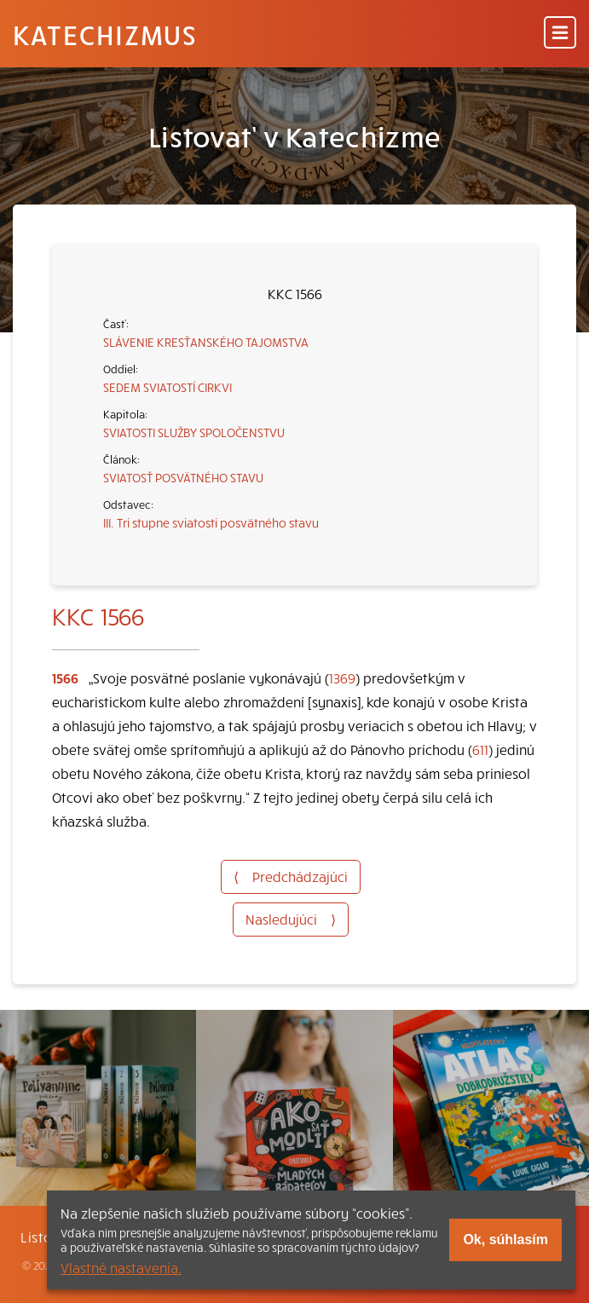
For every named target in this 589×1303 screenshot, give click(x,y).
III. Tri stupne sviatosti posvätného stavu (211, 522)
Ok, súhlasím (505, 1239)
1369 (342, 677)
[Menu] (560, 33)
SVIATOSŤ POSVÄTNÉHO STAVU (183, 477)
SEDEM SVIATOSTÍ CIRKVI (167, 387)
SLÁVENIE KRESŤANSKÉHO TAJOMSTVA (206, 341)
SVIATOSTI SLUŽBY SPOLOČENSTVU (194, 432)
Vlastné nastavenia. (121, 1267)
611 (480, 749)
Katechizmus (105, 34)
